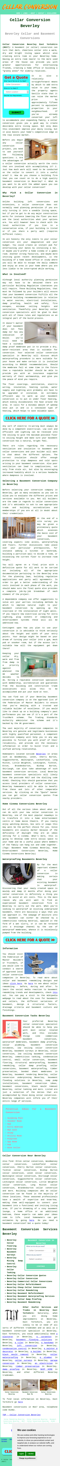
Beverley (41, 754)
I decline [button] (31, 1454)
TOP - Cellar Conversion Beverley (22, 1415)
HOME (18, 13)
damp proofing (11, 1369)
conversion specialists (27, 775)
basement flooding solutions (34, 1340)
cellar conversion (46, 783)
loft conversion (27, 1346)
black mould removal (16, 1354)
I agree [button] (21, 1454)
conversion (35, 795)
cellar (25, 205)
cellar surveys (23, 1360)
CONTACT (41, 13)
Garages (4, 1441)
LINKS (25, 13)
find (10, 1161)
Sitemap (4, 1439)
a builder (36, 1351)
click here (16, 984)
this (55, 992)
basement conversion (34, 1083)
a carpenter (44, 1337)
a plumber (46, 1357)
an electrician (44, 1363)
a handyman (47, 1343)
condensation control (15, 1349)
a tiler (19, 1343)
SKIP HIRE (46, 1369)
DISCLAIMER (51, 13)
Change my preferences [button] (27, 1458)
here (30, 984)
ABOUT (32, 13)
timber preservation (28, 1366)
